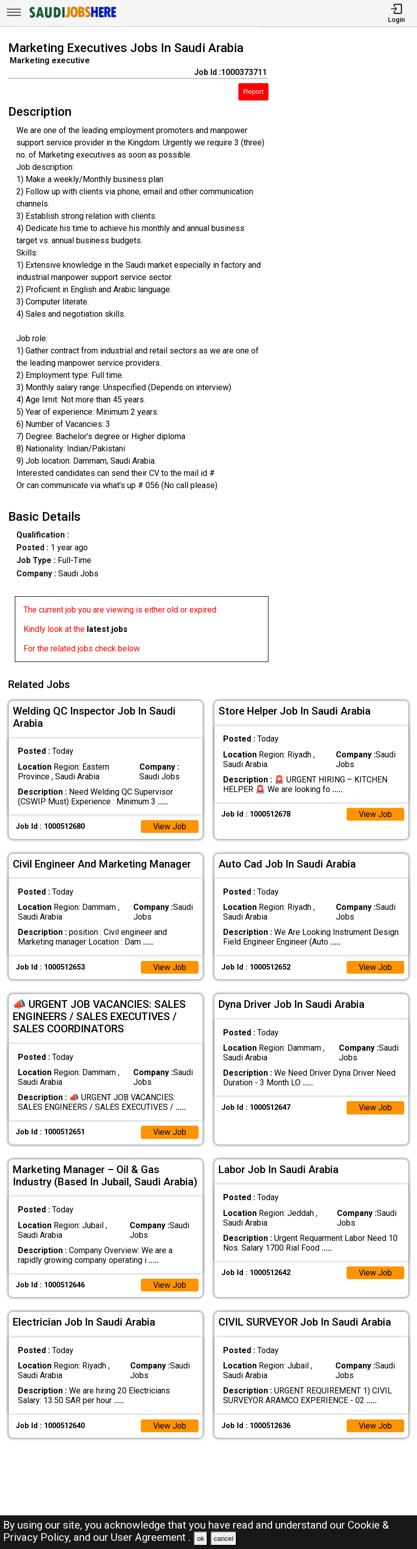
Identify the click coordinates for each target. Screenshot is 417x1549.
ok (200, 1538)
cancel (224, 1538)
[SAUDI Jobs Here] (72, 17)
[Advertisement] (348, 353)
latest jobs (107, 629)
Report (253, 91)
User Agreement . (151, 1537)
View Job (169, 825)
